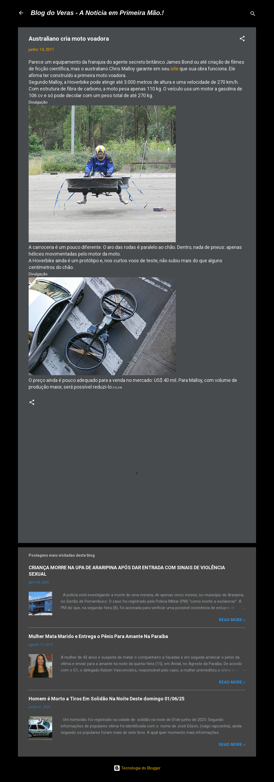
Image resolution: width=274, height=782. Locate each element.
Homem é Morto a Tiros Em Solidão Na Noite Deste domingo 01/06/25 (106, 698)
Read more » (232, 619)
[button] (242, 39)
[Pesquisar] (253, 14)
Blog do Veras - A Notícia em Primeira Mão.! (97, 12)
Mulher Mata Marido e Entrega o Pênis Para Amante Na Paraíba (98, 636)
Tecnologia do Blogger (137, 768)
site (174, 68)
